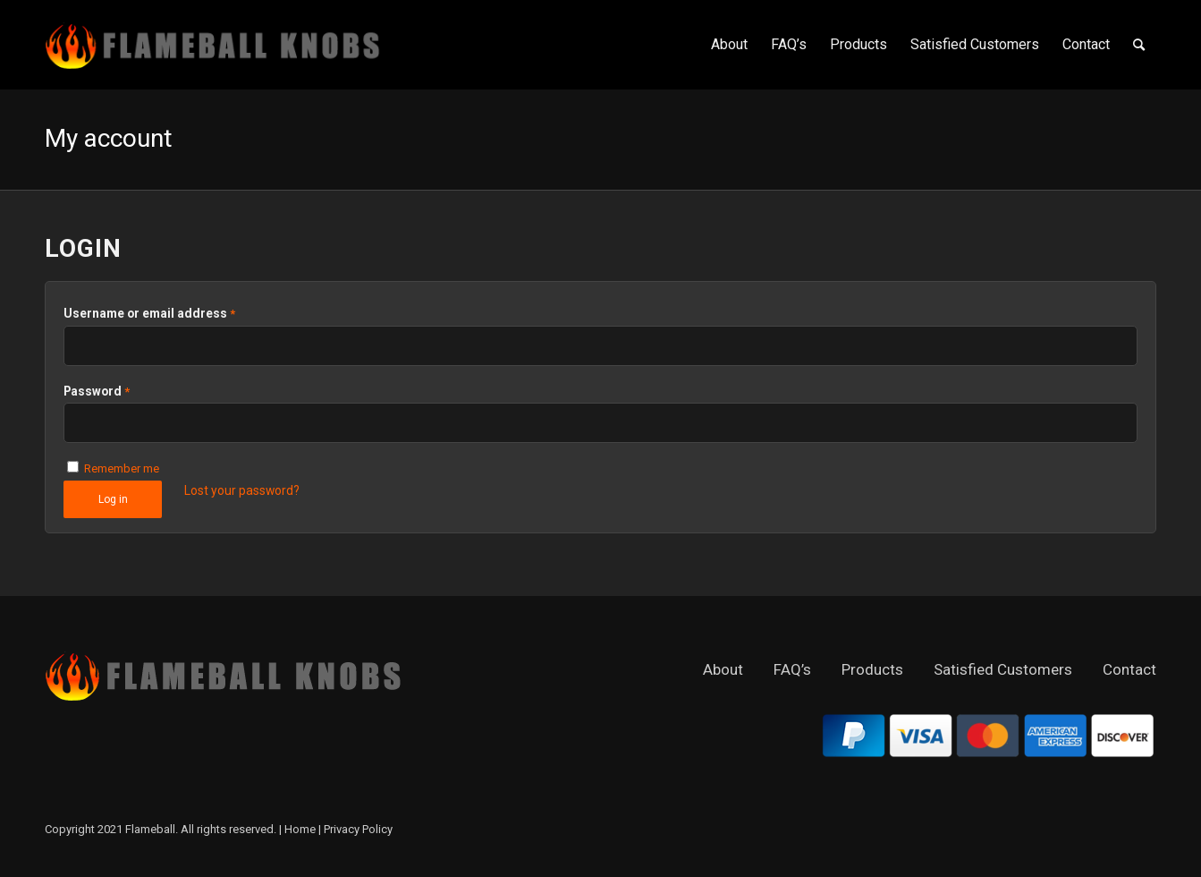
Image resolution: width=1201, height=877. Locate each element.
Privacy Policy (358, 829)
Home (300, 829)
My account (109, 138)
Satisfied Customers (1003, 669)
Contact (1129, 669)
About (723, 669)
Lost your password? (242, 490)
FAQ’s (792, 669)
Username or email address (149, 313)
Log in (113, 499)
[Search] (1138, 44)
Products (872, 669)
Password (96, 391)
